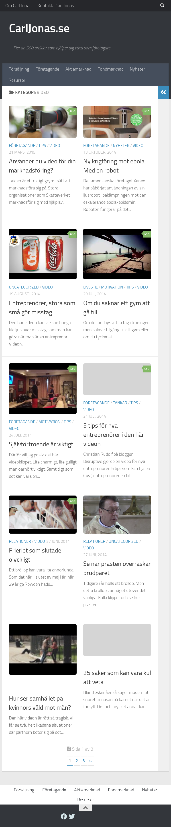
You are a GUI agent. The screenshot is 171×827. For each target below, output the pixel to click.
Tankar (120, 403)
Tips (42, 145)
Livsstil (90, 287)
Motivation (112, 287)
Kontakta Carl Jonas (56, 5)
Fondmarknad (111, 69)
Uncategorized (24, 287)
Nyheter (137, 69)
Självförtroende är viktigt (41, 444)
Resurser (17, 80)
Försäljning (19, 69)
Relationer (20, 541)
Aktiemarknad (78, 69)
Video (54, 145)
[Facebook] (64, 816)
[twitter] (72, 816)
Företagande (47, 69)
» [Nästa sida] (90, 760)
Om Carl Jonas (18, 5)
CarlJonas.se (39, 28)
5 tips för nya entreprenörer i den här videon (113, 435)
